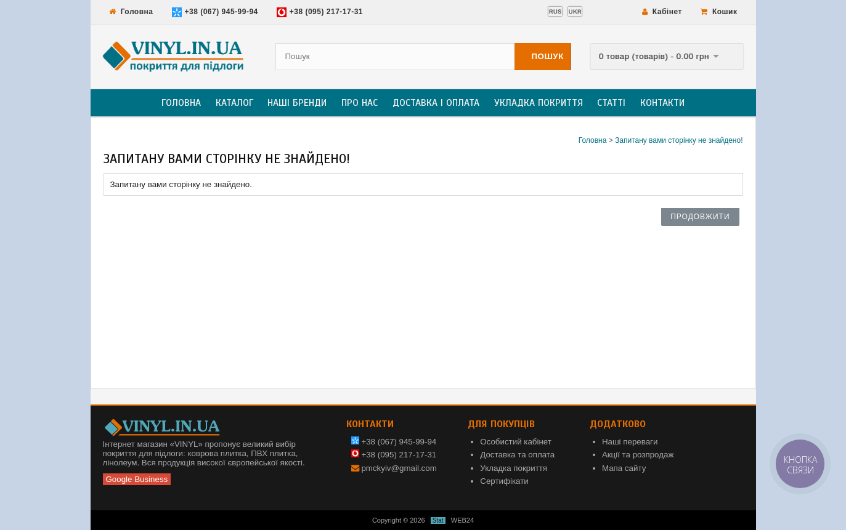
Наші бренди (297, 103)
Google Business (137, 479)
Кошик (719, 11)
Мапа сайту (624, 468)
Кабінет (662, 11)
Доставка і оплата (435, 103)
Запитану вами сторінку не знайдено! (679, 140)
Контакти (662, 103)
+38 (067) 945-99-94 (215, 12)
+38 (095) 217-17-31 (320, 12)
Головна (131, 11)
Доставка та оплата (517, 454)
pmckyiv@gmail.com (398, 468)
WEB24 (462, 520)
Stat (438, 520)
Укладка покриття (538, 103)
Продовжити (700, 216)
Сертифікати (504, 481)
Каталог (234, 103)
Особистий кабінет (515, 441)
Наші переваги (630, 441)
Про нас (359, 103)
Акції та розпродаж (637, 454)
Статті (611, 103)
